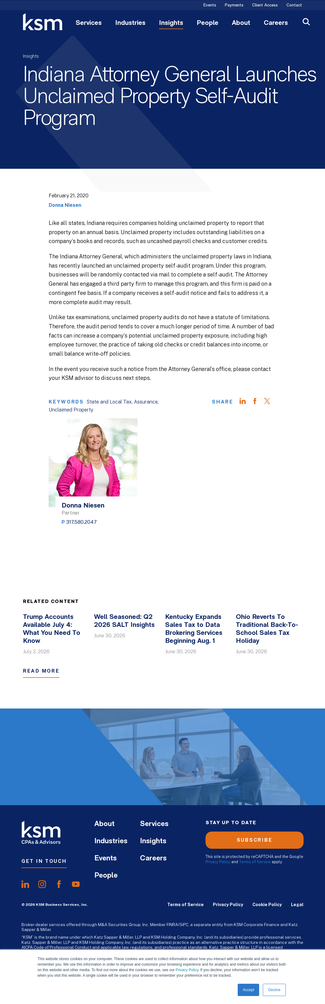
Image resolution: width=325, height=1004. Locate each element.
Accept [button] (248, 990)
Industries (130, 23)
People (207, 23)
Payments (234, 5)
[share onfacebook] (59, 884)
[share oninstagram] (42, 884)
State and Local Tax (109, 402)
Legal (297, 904)
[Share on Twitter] (270, 402)
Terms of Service (255, 861)
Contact (294, 5)
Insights (171, 23)
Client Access (265, 5)
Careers (276, 23)
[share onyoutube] (76, 884)
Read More (41, 671)
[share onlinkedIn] (25, 884)
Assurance (146, 402)
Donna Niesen (65, 205)
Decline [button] (274, 990)
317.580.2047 (81, 522)
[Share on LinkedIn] (246, 402)
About (241, 23)
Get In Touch (44, 861)
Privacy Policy (187, 970)
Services (89, 23)
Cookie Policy (267, 904)
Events (209, 5)
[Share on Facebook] (258, 402)
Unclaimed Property (71, 410)
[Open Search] (306, 22)
